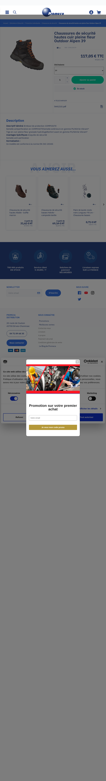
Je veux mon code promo (53, 420)
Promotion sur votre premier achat (53, 400)
